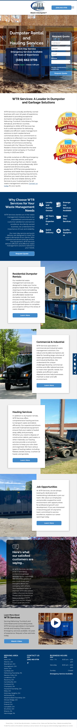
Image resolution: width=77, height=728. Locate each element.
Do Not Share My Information (22, 723)
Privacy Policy (9, 723)
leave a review (18, 598)
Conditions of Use (35, 723)
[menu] (72, 7)
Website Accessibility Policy (64, 723)
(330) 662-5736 (26, 60)
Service (54, 58)
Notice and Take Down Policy (48, 723)
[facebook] (27, 663)
